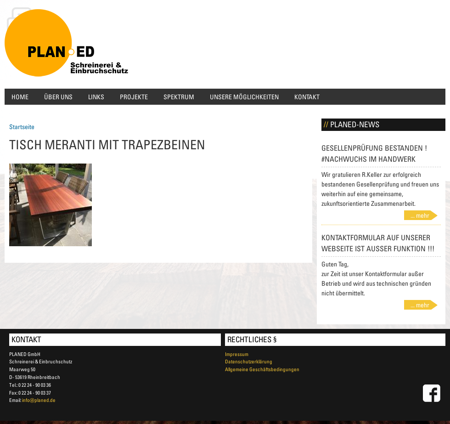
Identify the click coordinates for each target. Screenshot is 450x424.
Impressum (236, 354)
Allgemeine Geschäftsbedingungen (262, 369)
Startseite (21, 126)
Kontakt (307, 97)
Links (96, 97)
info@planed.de (39, 400)
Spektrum (178, 97)
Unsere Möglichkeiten (244, 97)
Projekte (134, 97)
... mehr (420, 215)
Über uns (58, 97)
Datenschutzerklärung (248, 361)
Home (19, 97)
